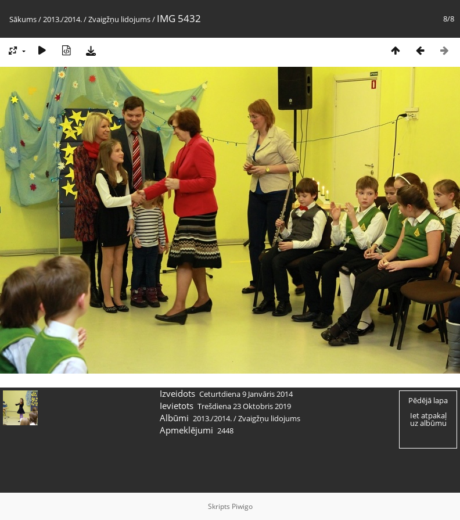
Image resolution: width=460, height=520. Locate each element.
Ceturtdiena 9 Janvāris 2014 (246, 394)
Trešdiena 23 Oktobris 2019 (244, 406)
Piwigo (242, 506)
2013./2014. (62, 19)
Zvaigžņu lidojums (119, 19)
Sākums (23, 19)
